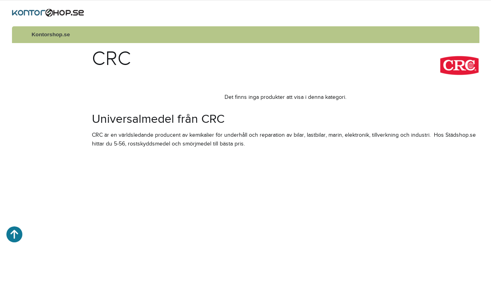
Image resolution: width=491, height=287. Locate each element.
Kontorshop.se (51, 34)
